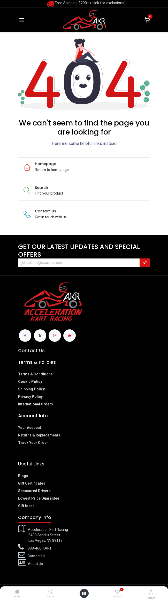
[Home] (17, 592)
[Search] (50, 592)
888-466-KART (40, 548)
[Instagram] (55, 335)
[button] (145, 262)
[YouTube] (69, 335)
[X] (40, 335)
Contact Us (31, 350)
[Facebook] (25, 335)
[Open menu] (84, 593)
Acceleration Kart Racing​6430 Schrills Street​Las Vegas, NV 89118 (43, 535)
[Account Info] (151, 592)
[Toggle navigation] (21, 20)
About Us (35, 564)
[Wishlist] (117, 592)
